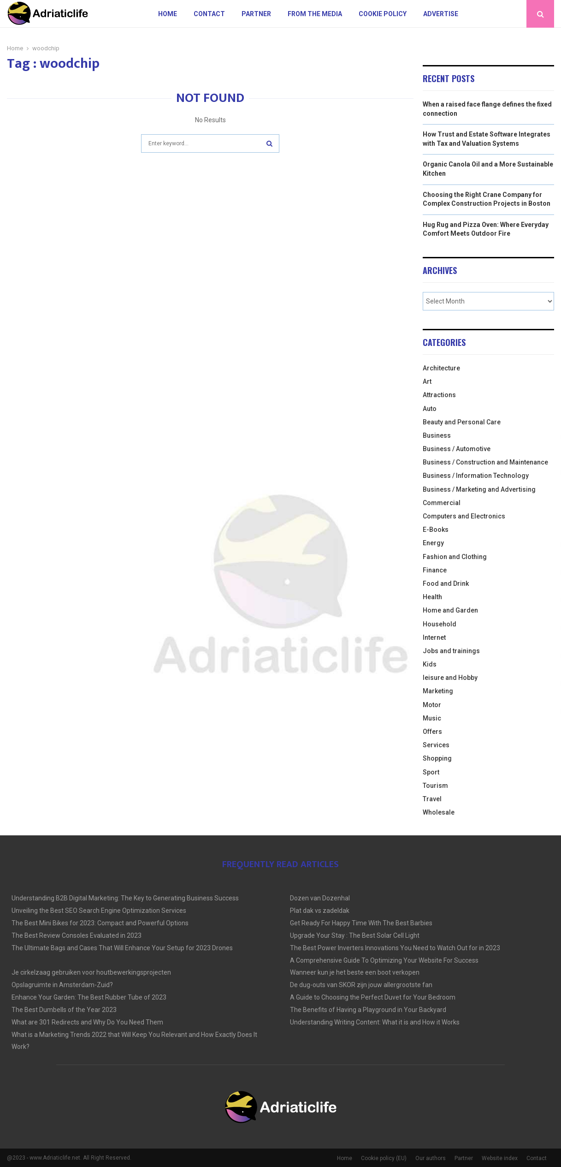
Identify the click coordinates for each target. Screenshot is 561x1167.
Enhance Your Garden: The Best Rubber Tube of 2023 (89, 997)
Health (432, 597)
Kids (430, 664)
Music (432, 718)
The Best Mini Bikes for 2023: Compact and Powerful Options (100, 923)
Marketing (438, 691)
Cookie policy (383, 14)
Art (427, 381)
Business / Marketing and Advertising (479, 489)
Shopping (437, 758)
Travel (432, 799)
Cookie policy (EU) (384, 1158)
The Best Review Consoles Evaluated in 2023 (77, 935)
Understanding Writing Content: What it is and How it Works (375, 1022)
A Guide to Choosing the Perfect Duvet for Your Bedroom (372, 997)
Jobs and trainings (451, 651)
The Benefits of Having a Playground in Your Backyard (368, 1009)
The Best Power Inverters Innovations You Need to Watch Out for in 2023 (395, 948)
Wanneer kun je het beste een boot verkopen (354, 972)
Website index (500, 1158)
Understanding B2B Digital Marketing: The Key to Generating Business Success (125, 898)
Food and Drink (446, 583)
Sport (431, 772)
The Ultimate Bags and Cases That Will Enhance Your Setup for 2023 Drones (122, 948)
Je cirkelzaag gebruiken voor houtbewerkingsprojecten (91, 972)
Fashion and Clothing (455, 556)
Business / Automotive (456, 449)
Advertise (440, 14)
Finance (435, 570)
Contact (209, 14)
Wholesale (439, 812)
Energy (433, 543)
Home (167, 14)
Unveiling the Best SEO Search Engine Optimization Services (99, 910)
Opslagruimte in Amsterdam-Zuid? (62, 984)
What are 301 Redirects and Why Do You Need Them (87, 1022)
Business (437, 435)
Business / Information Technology (476, 475)
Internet (434, 637)
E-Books (436, 529)
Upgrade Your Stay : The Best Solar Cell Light (354, 935)
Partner (256, 14)
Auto (430, 408)
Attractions (439, 395)
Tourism (435, 785)
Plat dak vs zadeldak (319, 910)
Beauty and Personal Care (462, 422)
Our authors (430, 1158)
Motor (432, 705)
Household (439, 624)
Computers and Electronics (464, 516)
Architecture (441, 368)
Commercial (442, 502)
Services (436, 745)
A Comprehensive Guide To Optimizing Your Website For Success (384, 960)
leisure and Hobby (450, 677)
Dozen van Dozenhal (320, 898)
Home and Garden (450, 610)
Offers (432, 731)
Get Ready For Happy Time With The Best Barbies (361, 923)
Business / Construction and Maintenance (485, 462)
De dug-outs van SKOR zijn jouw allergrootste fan (361, 984)
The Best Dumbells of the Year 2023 (64, 1009)
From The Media (315, 14)
